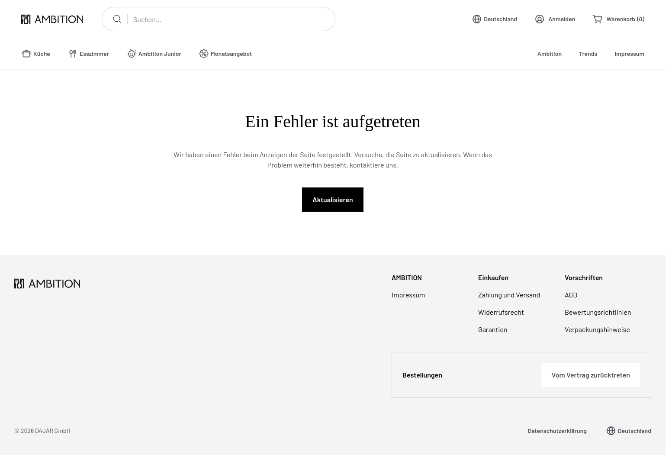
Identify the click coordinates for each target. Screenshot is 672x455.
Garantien (493, 329)
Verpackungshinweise (597, 329)
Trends (588, 53)
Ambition (549, 53)
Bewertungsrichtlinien (598, 312)
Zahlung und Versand (509, 294)
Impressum (629, 53)
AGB (571, 294)
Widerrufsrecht (501, 312)
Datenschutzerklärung (557, 430)
